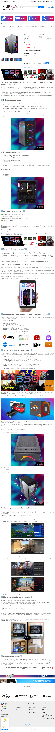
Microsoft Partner (18, 707)
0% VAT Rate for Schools (32, 714)
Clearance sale (38, 13)
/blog (15, 710)
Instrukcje (43, 719)
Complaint (44, 707)
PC (8, 13)
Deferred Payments (31, 707)
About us (16, 706)
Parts (43, 13)
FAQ (43, 710)
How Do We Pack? (45, 709)
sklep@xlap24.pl (5, 714)
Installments (30, 709)
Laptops (4, 13)
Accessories (13, 13)
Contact (48, 13)
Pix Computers (31, 13)
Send (47, 63)
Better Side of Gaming (22, 13)
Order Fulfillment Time (32, 712)
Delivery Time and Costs (32, 710)
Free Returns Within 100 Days (47, 706)
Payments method (31, 706)
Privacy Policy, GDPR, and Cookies (48, 714)
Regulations (44, 712)
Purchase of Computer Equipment (48, 718)
